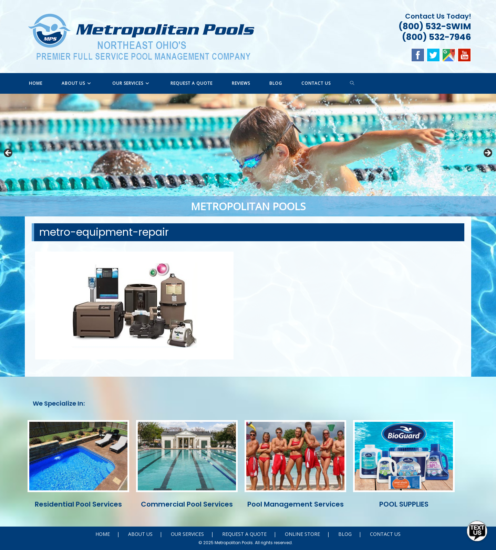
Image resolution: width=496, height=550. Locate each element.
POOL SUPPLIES (403, 504)
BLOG (345, 534)
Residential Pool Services (78, 504)
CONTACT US (385, 534)
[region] (248, 155)
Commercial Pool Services (187, 504)
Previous (8, 153)
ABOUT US (140, 534)
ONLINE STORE (302, 534)
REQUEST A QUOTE (244, 534)
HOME (102, 534)
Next (487, 153)
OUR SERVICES (187, 534)
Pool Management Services (295, 504)
